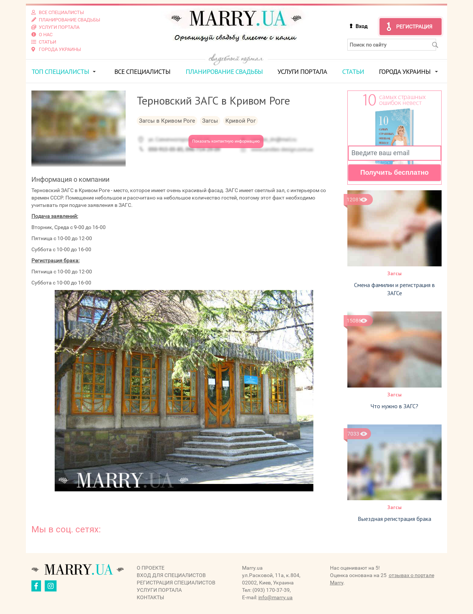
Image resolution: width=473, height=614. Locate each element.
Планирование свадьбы (224, 71)
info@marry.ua (275, 597)
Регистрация (414, 27)
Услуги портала (302, 71)
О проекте (150, 568)
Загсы (394, 273)
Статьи (353, 71)
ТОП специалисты (60, 71)
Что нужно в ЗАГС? (394, 406)
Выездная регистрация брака (394, 518)
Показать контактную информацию (226, 141)
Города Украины (405, 71)
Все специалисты (142, 71)
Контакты (150, 597)
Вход (361, 26)
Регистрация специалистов (176, 583)
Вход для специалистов (171, 575)
